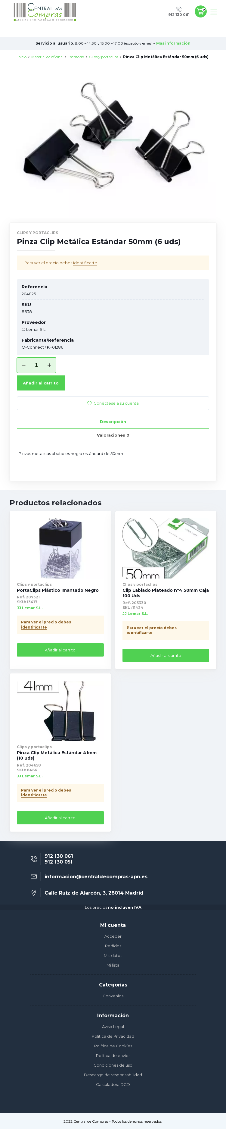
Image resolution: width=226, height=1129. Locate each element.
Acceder (113, 936)
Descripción (113, 421)
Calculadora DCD (113, 1084)
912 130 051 (59, 862)
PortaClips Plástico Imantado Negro (58, 590)
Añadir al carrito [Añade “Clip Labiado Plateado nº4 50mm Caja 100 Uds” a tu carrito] (165, 655)
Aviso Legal (113, 1026)
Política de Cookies (113, 1045)
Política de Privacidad (113, 1036)
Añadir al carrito (41, 383)
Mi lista (113, 965)
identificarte (85, 262)
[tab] (113, 421)
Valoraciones (113, 435)
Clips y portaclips (103, 57)
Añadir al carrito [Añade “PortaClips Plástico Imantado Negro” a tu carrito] (60, 650)
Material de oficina (47, 57)
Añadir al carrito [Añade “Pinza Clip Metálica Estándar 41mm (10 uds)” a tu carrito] (60, 817)
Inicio (21, 57)
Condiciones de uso (113, 1065)
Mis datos (113, 955)
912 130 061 (59, 856)
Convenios (113, 995)
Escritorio (76, 57)
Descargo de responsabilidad (113, 1074)
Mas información (173, 43)
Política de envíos (113, 1055)
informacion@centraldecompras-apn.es (96, 877)
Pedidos (113, 945)
